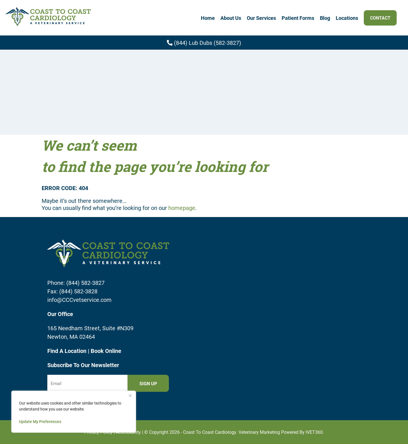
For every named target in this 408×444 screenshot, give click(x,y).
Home (208, 17)
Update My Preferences (40, 421)
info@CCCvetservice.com (79, 299)
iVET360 (314, 432)
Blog (325, 17)
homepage (181, 207)
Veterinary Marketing (259, 432)
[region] (73, 412)
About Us (230, 17)
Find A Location (67, 350)
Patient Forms (298, 17)
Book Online (106, 350)
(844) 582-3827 (85, 282)
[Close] (130, 395)
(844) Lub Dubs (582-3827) (204, 42)
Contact (380, 18)
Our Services (261, 17)
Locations (347, 17)
